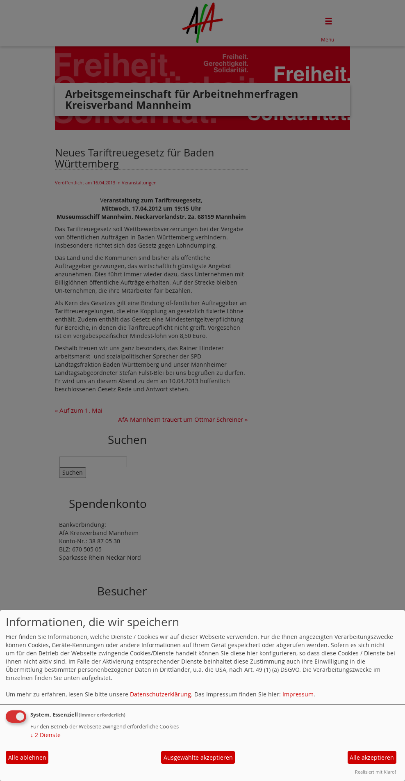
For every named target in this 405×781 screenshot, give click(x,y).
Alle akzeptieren (372, 757)
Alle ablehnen (27, 757)
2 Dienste (45, 735)
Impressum (298, 694)
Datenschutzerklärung (160, 694)
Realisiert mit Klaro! (375, 772)
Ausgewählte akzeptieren (198, 757)
